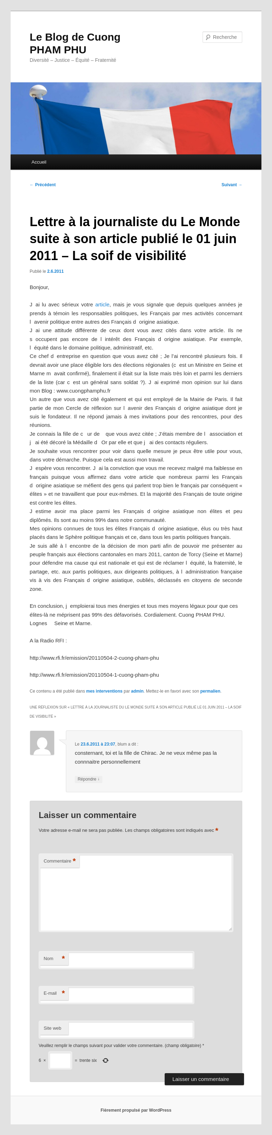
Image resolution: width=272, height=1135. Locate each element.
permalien (210, 691)
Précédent (43, 184)
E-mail (54, 993)
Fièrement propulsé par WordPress (136, 1110)
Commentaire (60, 861)
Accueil (39, 162)
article (102, 304)
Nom (54, 959)
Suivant (232, 184)
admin (137, 691)
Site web (52, 1028)
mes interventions (104, 691)
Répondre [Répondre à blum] (89, 779)
